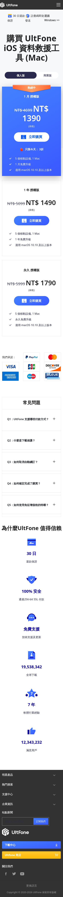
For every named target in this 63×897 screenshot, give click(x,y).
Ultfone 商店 (31, 855)
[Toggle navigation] (58, 5)
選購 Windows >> (52, 18)
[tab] (21, 75)
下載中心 (31, 845)
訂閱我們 (41, 821)
